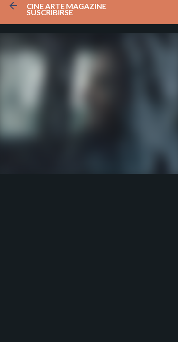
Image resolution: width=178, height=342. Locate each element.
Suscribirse (50, 12)
